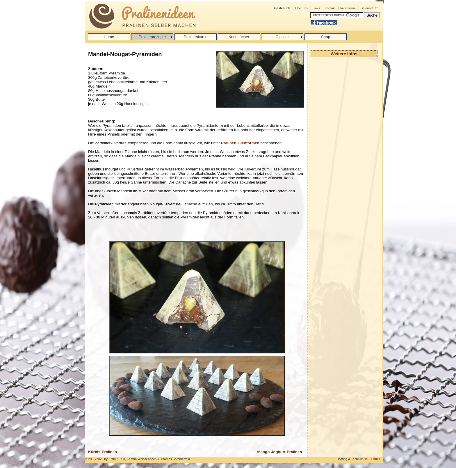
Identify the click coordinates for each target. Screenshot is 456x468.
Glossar (282, 37)
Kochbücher (239, 37)
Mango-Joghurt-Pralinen (279, 452)
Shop (325, 37)
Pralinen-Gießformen (240, 143)
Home (109, 37)
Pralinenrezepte (152, 37)
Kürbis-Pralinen (102, 452)
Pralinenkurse (196, 37)
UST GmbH (372, 459)
